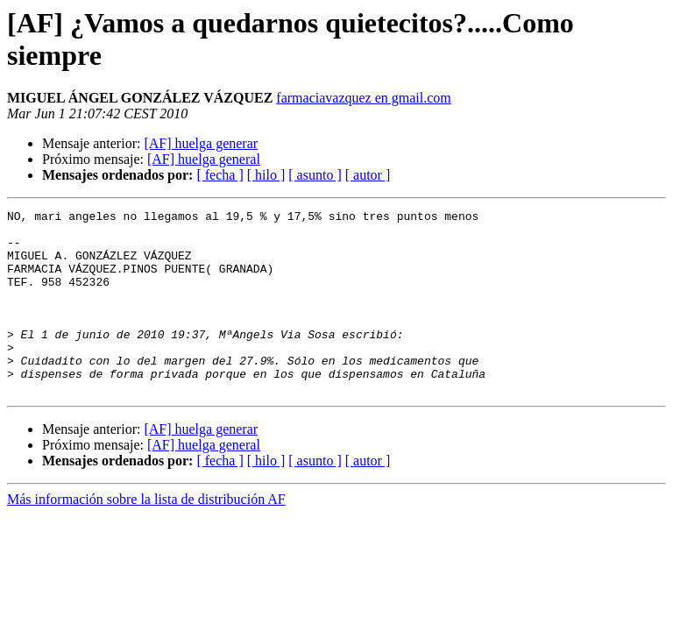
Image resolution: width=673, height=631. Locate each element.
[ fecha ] (219, 174)
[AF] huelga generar (201, 143)
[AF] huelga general (203, 159)
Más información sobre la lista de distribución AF (146, 535)
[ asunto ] (314, 174)
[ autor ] (368, 174)
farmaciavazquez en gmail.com (363, 97)
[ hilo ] (266, 174)
